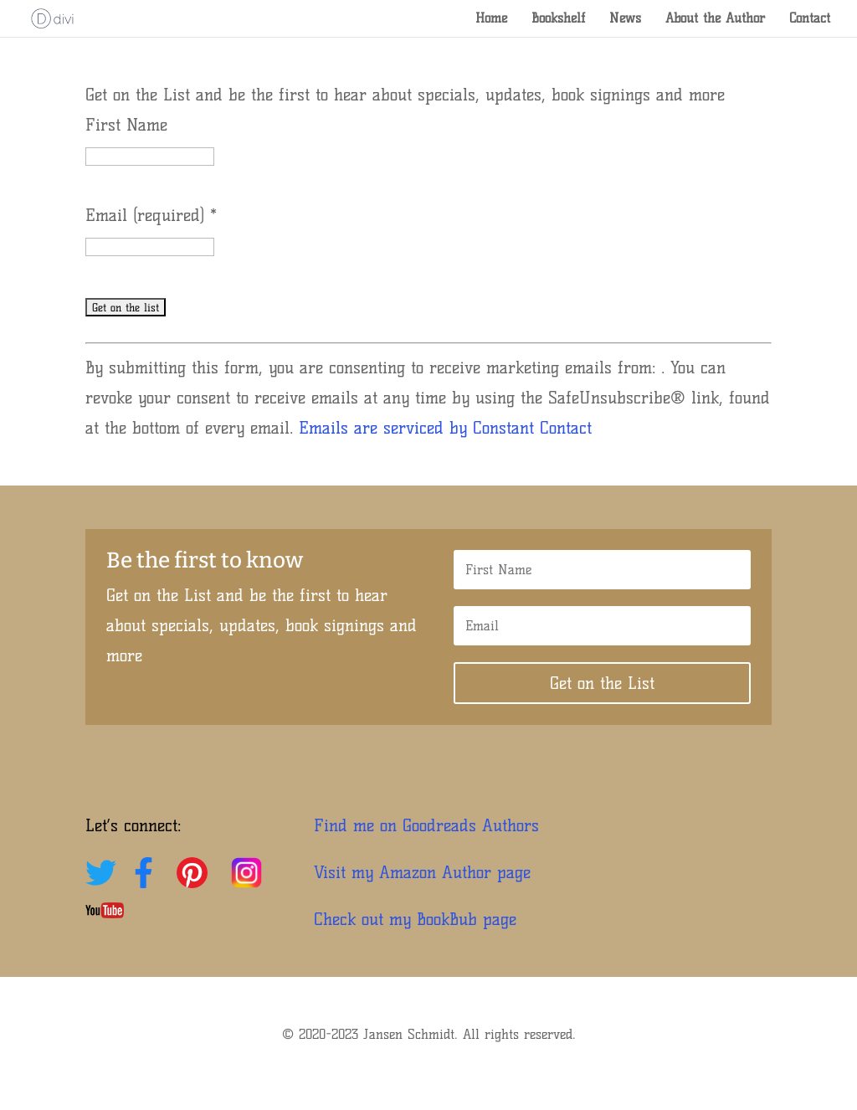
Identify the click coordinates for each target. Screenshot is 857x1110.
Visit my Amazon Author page (422, 872)
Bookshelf (558, 19)
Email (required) (151, 215)
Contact (809, 19)
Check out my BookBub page (415, 919)
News (625, 19)
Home (491, 19)
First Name (126, 125)
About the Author (715, 19)
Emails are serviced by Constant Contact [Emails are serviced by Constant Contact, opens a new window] (445, 428)
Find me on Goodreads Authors (426, 825)
